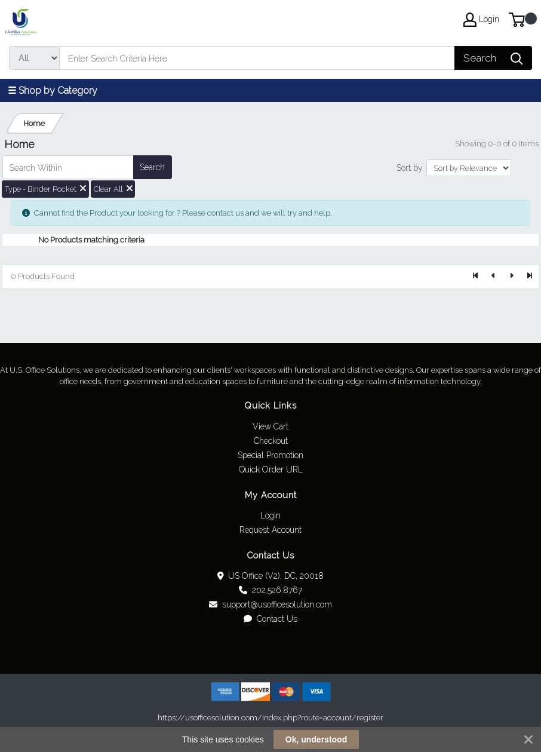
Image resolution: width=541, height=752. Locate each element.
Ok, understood (316, 739)
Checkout (271, 441)
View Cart (270, 426)
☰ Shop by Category (52, 90)
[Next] (511, 276)
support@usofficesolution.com (270, 604)
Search (152, 167)
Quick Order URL (271, 469)
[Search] (257, 58)
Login (270, 515)
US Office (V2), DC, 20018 (270, 576)
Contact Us (270, 619)
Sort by (409, 168)
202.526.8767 (270, 590)
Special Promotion (270, 455)
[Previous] (494, 276)
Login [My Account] (481, 20)
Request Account (270, 530)
